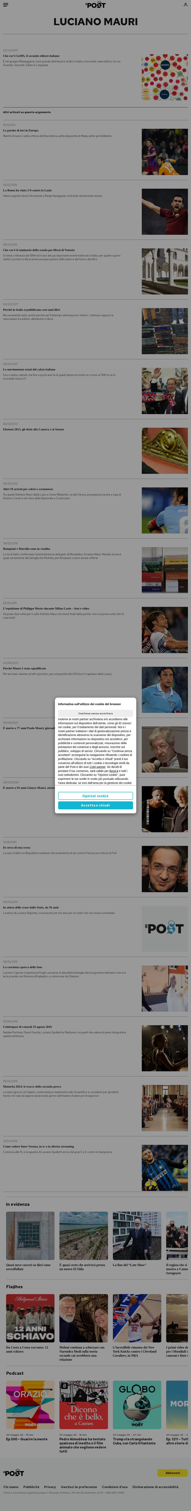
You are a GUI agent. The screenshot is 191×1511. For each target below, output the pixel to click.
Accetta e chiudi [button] (95, 805)
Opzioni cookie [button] (95, 796)
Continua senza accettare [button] (95, 713)
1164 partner (97, 766)
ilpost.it (113, 771)
